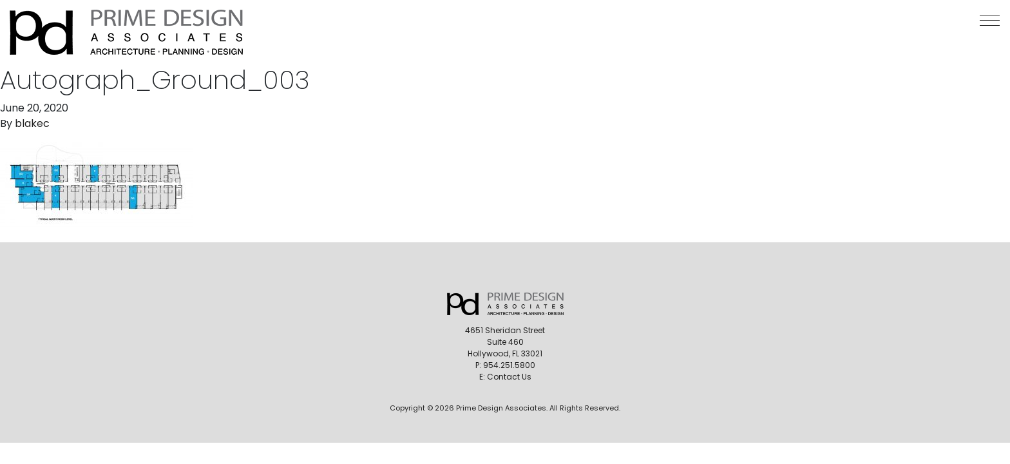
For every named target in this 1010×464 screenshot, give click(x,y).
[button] (990, 20)
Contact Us (509, 376)
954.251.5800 (509, 365)
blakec (32, 123)
